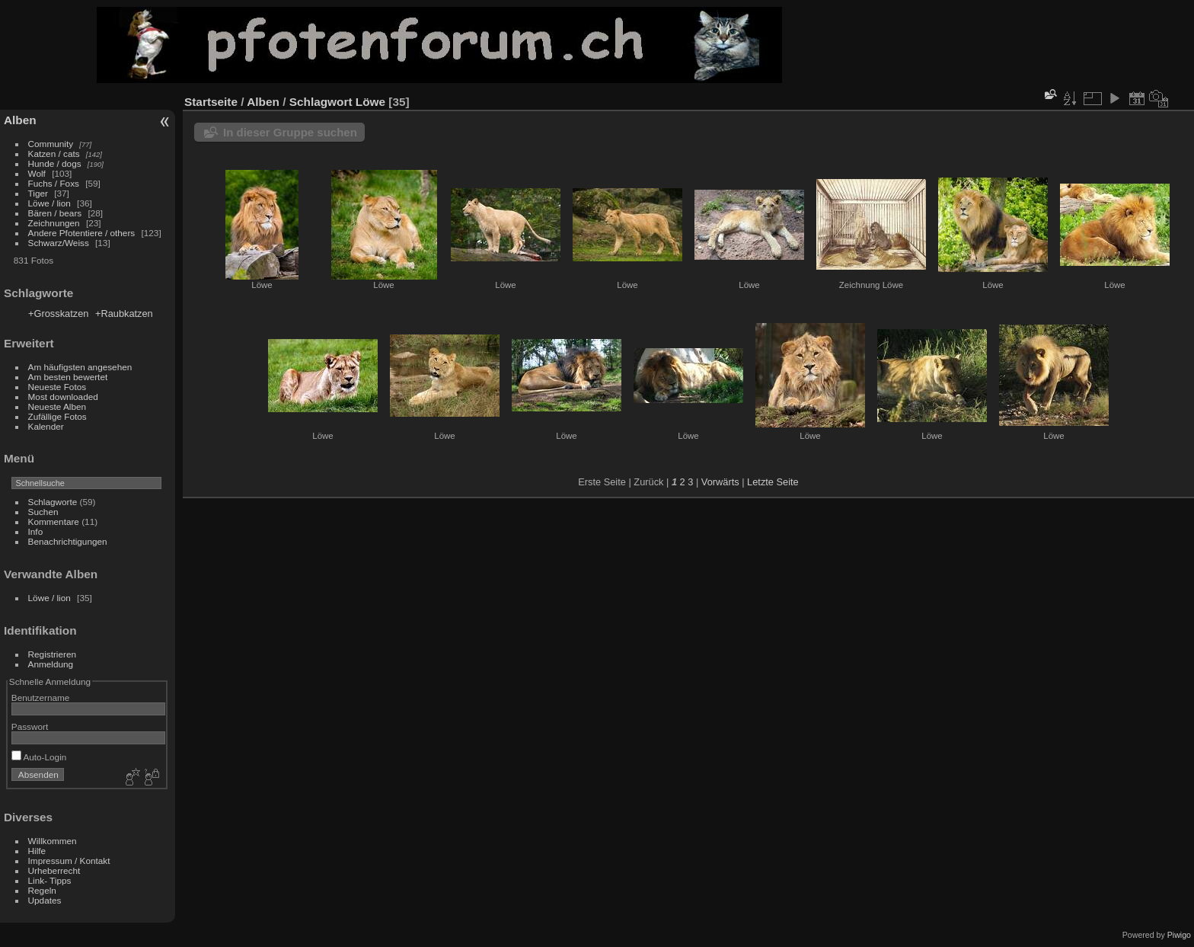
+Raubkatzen (124, 313)
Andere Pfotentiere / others (82, 233)
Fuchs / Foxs (53, 183)
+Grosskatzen (58, 313)
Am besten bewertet (68, 377)
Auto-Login (39, 757)
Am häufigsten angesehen (80, 367)
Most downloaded (63, 397)
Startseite (211, 101)
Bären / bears (55, 213)
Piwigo (1179, 934)
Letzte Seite (773, 482)
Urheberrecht (54, 870)
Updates (45, 900)
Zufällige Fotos (57, 416)
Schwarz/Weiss (58, 243)
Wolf (37, 173)
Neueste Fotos (57, 387)
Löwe (370, 101)
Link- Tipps (50, 880)
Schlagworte (53, 502)
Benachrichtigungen (67, 541)
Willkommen (52, 841)
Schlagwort (321, 101)
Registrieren (52, 654)
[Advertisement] (1035, 45)
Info (35, 531)
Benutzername (40, 697)
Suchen (43, 512)
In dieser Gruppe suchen (290, 132)
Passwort (29, 726)
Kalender (46, 426)
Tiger (38, 193)
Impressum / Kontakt (69, 860)
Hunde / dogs (54, 163)
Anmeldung (51, 664)
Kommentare (53, 521)
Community (51, 144)
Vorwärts (720, 482)
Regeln (42, 890)
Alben (20, 120)
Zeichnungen (54, 223)
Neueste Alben (57, 406)
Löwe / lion (49, 203)
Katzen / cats (54, 153)
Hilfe (37, 851)
